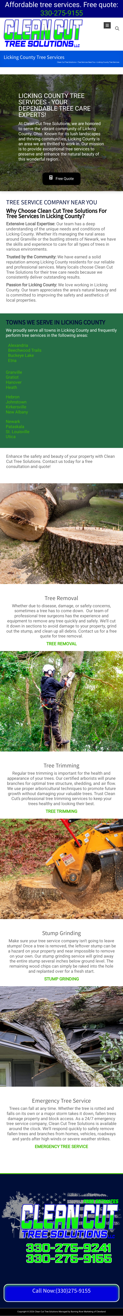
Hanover (14, 382)
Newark (13, 422)
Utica (11, 437)
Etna (12, 361)
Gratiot (12, 377)
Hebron (12, 397)
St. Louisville (17, 432)
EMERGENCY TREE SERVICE (61, 1147)
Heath (11, 387)
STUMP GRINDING (61, 979)
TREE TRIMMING (61, 811)
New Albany (17, 412)
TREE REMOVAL (61, 644)
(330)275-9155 (73, 1290)
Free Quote (61, 178)
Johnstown (16, 402)
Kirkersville (16, 407)
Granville (14, 372)
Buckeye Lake (21, 355)
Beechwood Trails (24, 350)
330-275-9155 (61, 13)
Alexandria (18, 345)
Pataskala (15, 427)
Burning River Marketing (82, 1311)
